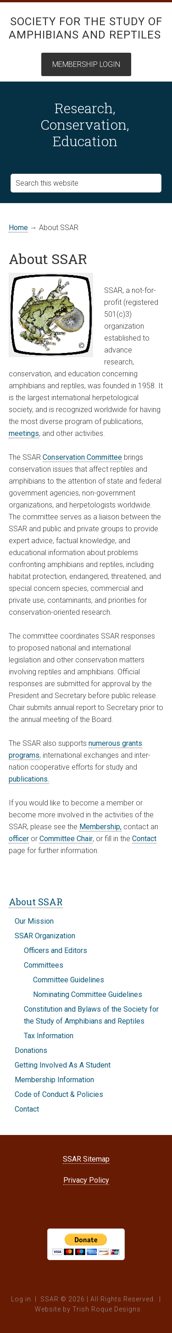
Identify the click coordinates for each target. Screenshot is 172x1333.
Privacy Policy (86, 1180)
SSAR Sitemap (86, 1159)
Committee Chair (66, 838)
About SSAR (36, 902)
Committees (43, 965)
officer (19, 838)
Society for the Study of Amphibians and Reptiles (85, 28)
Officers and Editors (55, 950)
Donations (31, 1050)
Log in (21, 1299)
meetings (24, 433)
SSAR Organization (45, 935)
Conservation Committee (82, 457)
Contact (144, 838)
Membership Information (54, 1079)
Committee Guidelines (68, 979)
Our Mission (34, 921)
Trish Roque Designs (106, 1309)
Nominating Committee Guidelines (87, 994)
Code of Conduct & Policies (59, 1094)
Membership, (100, 826)
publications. (29, 779)
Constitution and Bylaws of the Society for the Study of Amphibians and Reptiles (91, 1015)
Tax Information (48, 1035)
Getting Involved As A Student (63, 1065)
